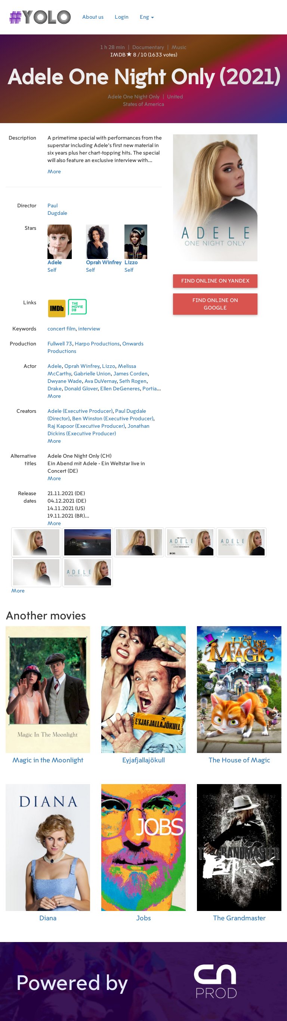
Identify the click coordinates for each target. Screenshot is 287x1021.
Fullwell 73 (59, 344)
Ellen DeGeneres (120, 388)
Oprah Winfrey (81, 366)
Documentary (148, 47)
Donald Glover (81, 388)
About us (93, 17)
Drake (54, 388)
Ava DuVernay (100, 381)
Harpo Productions (97, 344)
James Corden (130, 374)
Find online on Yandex (215, 281)
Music (179, 47)
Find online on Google (215, 304)
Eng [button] (147, 17)
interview (89, 329)
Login (122, 17)
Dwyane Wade (64, 381)
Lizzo (108, 366)
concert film (61, 329)
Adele (54, 366)
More (54, 171)
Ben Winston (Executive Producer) (112, 418)
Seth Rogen (132, 381)
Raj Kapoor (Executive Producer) (86, 426)
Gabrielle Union (92, 374)
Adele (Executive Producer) (79, 411)
